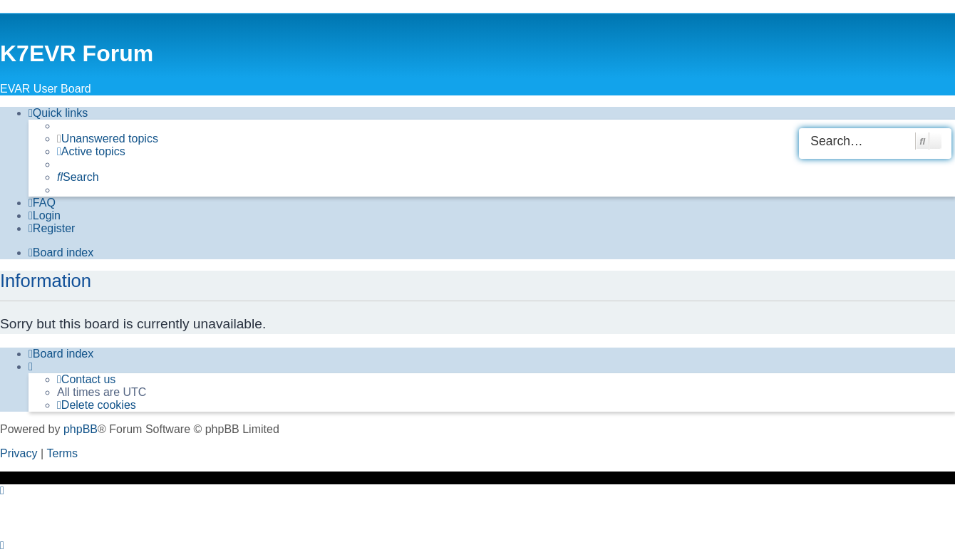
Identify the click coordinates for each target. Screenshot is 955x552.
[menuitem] (107, 138)
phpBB (80, 429)
